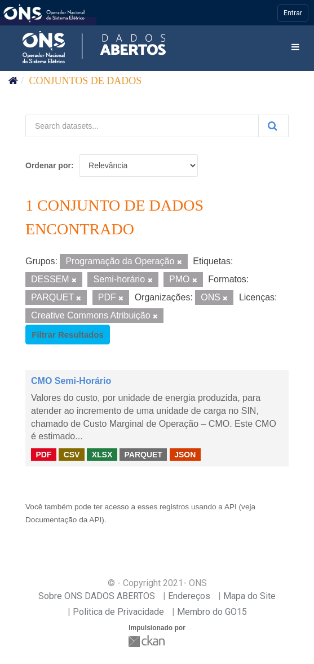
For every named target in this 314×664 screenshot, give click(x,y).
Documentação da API (63, 520)
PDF (43, 453)
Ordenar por (48, 165)
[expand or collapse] (295, 48)
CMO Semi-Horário (71, 381)
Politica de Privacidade (118, 611)
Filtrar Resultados (68, 334)
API (230, 507)
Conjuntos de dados (85, 80)
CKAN (148, 641)
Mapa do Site (249, 596)
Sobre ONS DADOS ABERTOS (96, 596)
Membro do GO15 (212, 611)
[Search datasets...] (142, 126)
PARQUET (143, 453)
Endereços (189, 596)
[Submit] (273, 126)
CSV (72, 453)
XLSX (102, 453)
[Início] (13, 80)
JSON (185, 453)
